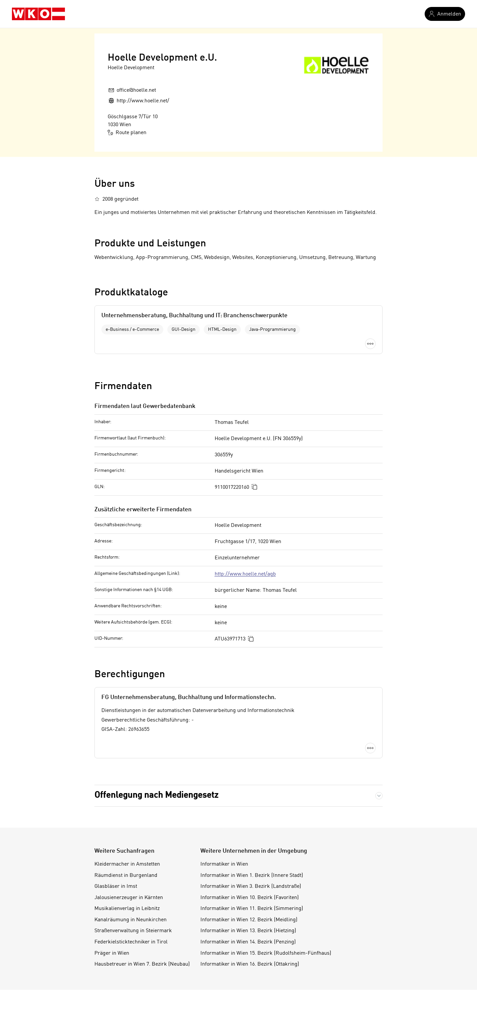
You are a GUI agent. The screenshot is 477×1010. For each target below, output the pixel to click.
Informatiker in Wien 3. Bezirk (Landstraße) (250, 886)
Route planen (127, 132)
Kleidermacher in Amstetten (127, 864)
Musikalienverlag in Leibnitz (127, 908)
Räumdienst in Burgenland (125, 875)
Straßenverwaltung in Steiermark (133, 931)
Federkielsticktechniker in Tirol (131, 942)
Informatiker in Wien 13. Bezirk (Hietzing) (248, 931)
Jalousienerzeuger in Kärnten (128, 897)
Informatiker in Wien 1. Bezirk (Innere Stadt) (251, 875)
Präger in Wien (111, 953)
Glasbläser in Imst (115, 886)
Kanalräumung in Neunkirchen (130, 920)
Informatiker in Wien (224, 864)
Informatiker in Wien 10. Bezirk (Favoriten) (249, 897)
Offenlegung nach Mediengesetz (156, 795)
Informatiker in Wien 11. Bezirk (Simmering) (251, 908)
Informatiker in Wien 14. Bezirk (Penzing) (248, 942)
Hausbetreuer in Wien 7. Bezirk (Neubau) (142, 964)
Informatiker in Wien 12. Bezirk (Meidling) (248, 920)
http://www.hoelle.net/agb (245, 574)
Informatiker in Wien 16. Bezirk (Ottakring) (249, 964)
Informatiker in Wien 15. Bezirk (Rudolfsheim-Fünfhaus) (265, 953)
